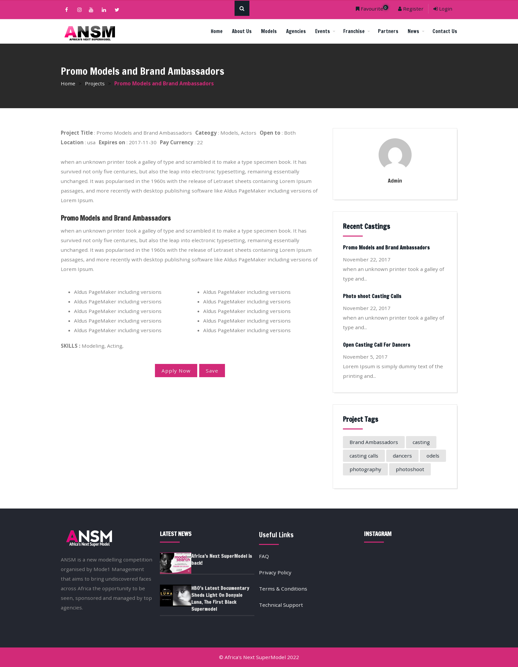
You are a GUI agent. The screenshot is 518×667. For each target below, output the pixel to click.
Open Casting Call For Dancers (376, 344)
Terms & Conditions (283, 588)
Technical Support (281, 604)
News (416, 31)
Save (212, 370)
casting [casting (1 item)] (421, 442)
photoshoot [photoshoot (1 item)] (410, 469)
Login (442, 8)
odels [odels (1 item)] (432, 455)
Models (269, 31)
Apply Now (176, 370)
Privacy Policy (275, 572)
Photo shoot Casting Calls (372, 296)
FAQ (264, 556)
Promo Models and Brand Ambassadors (386, 247)
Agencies (296, 31)
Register (411, 8)
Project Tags (360, 419)
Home (217, 31)
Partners (388, 31)
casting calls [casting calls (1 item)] (364, 455)
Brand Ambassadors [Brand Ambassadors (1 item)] (374, 442)
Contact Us (444, 31)
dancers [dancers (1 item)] (402, 455)
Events (325, 31)
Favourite (372, 8)
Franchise (356, 31)
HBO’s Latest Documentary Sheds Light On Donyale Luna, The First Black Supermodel (220, 598)
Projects (95, 83)
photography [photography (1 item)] (365, 469)
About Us (242, 31)
